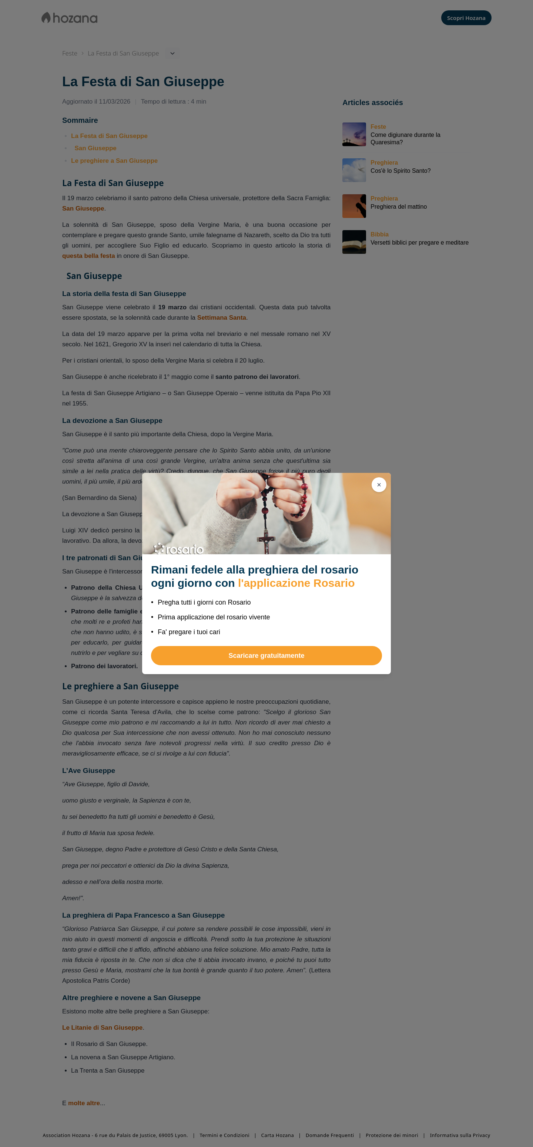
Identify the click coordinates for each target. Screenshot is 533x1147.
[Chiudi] (379, 484)
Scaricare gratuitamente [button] (266, 655)
